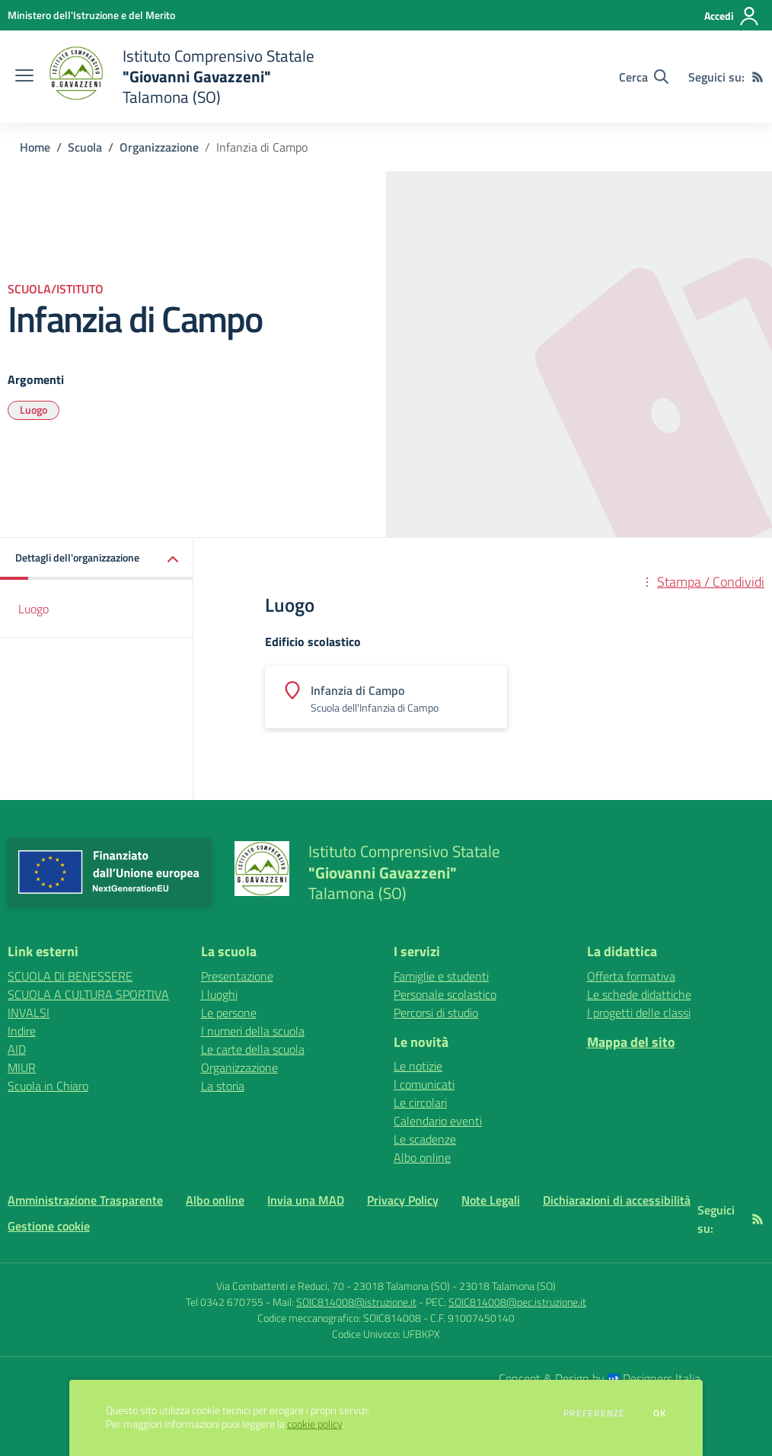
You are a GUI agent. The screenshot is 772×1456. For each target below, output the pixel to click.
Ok (660, 1413)
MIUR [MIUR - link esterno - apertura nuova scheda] (22, 1067)
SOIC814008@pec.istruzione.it (517, 1302)
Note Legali (490, 1200)
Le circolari (420, 1102)
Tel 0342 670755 (224, 1302)
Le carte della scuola (253, 1049)
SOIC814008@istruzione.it (356, 1302)
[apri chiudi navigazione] (24, 77)
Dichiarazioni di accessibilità (617, 1200)
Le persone (229, 1012)
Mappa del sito (631, 1042)
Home (35, 147)
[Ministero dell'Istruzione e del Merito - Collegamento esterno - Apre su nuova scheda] (91, 15)
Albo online (422, 1157)
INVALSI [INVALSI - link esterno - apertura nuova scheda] (28, 1012)
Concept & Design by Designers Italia (599, 1378)
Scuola (85, 147)
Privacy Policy (403, 1200)
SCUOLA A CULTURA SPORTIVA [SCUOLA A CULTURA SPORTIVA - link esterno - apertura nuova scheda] (88, 994)
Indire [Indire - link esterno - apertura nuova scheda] (22, 1031)
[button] (96, 559)
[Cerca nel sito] (643, 77)
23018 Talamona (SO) (507, 1286)
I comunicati (424, 1084)
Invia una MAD (305, 1200)
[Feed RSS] (757, 77)
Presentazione (237, 976)
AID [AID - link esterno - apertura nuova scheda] (17, 1049)
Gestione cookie (49, 1226)
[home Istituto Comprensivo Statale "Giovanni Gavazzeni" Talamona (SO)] (181, 76)
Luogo (33, 410)
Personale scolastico (445, 994)
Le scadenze (425, 1139)
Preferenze (594, 1413)
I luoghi (219, 994)
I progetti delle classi (639, 1012)
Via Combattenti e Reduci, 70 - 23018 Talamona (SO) (333, 1286)
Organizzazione (159, 147)
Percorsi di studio (436, 1012)
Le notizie (418, 1066)
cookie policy (314, 1424)
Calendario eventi (438, 1121)
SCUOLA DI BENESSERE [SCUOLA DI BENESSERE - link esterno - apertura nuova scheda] (70, 976)
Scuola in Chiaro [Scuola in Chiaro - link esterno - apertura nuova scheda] (48, 1086)
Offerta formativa (631, 976)
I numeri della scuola (253, 1031)
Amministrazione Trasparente (85, 1200)
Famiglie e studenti (441, 976)
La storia (222, 1086)
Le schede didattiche (639, 994)
